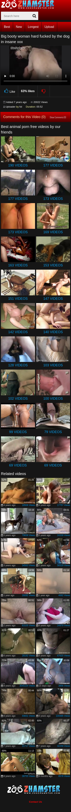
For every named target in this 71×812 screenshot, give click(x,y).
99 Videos (18, 432)
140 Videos (53, 332)
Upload (49, 26)
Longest (33, 26)
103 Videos (53, 365)
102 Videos (18, 398)
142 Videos (18, 332)
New (19, 26)
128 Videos (18, 365)
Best (7, 26)
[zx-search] (19, 16)
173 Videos (53, 199)
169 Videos (53, 232)
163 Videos (18, 265)
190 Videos (18, 165)
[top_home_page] (29, 4)
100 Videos (53, 398)
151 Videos (18, 299)
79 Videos (53, 432)
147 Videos (53, 299)
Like (9, 91)
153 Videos (53, 265)
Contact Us (35, 801)
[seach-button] (34, 16)
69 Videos (18, 465)
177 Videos (53, 165)
